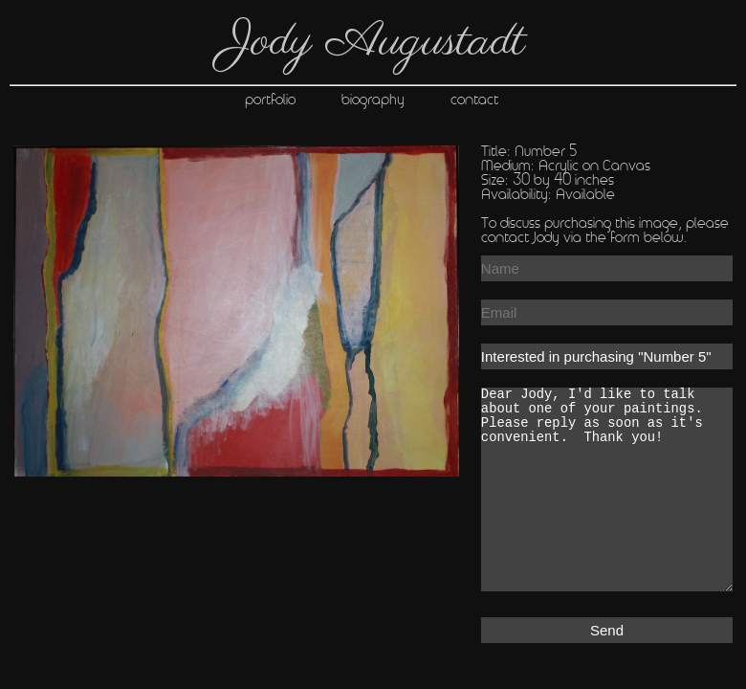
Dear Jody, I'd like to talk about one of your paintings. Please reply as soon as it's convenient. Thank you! (607, 489)
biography (395, 100)
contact (497, 100)
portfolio (272, 100)
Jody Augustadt (373, 42)
